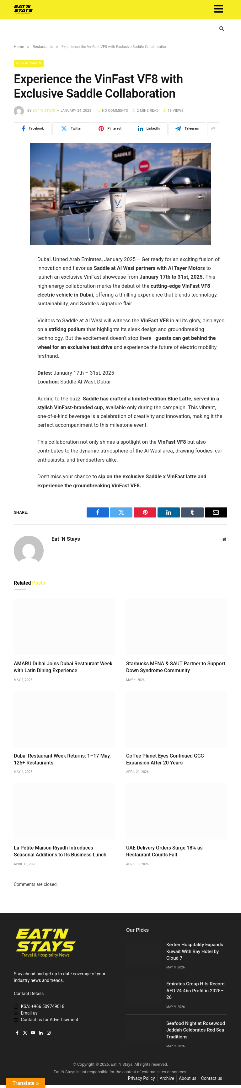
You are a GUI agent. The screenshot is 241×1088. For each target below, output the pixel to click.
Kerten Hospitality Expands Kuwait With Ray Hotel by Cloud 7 (194, 951)
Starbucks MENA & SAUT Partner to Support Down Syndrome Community (175, 667)
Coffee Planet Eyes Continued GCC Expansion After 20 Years (165, 759)
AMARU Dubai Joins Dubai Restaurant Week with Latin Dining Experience (63, 667)
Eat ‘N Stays (44, 111)
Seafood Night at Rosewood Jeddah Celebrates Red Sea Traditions (195, 1030)
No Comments (112, 111)
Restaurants (28, 63)
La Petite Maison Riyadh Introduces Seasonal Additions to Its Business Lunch (60, 851)
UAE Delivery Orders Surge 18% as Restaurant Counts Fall (164, 851)
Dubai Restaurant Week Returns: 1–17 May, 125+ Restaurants (62, 759)
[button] (218, 9)
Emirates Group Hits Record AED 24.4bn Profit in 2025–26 (195, 990)
